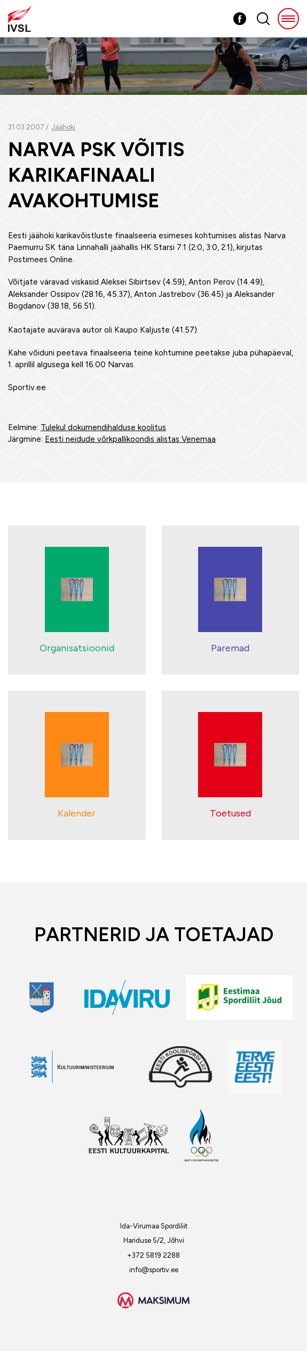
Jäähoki (63, 127)
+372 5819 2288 (153, 1255)
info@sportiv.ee (153, 1270)
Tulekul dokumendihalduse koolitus (103, 427)
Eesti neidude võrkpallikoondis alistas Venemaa (130, 439)
